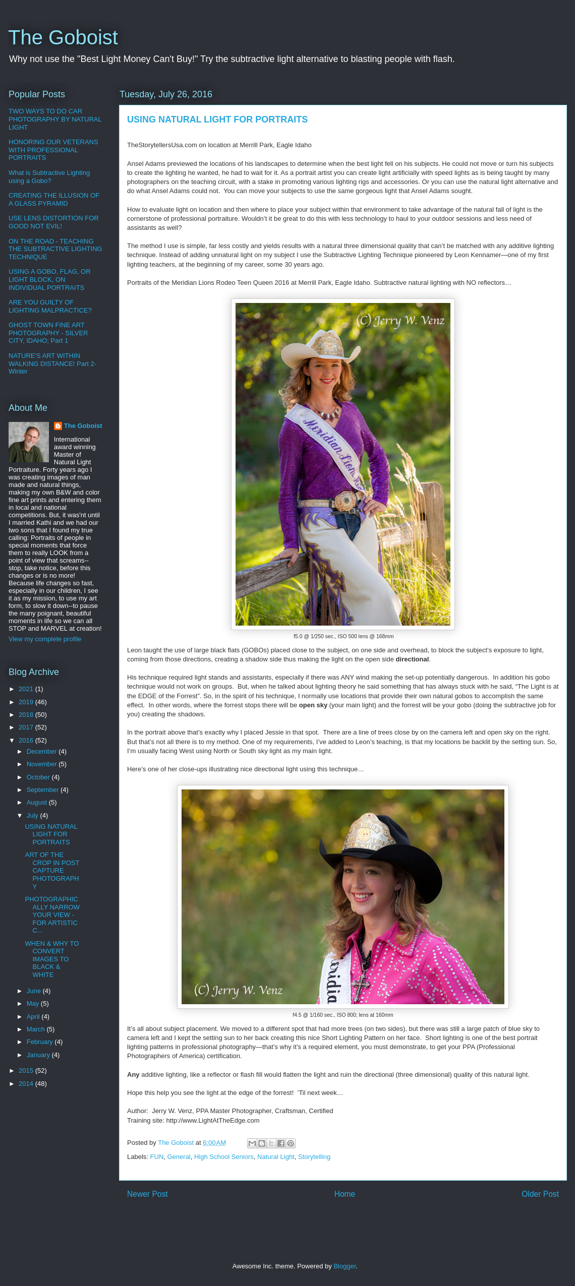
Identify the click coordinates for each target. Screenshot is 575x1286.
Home (345, 1194)
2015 (27, 1070)
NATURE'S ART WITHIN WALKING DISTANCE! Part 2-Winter (52, 363)
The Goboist (63, 37)
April (34, 1016)
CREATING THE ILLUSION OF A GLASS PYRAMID (54, 199)
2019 (27, 702)
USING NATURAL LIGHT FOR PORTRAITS (51, 834)
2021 (27, 689)
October (39, 777)
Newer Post (147, 1194)
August (38, 802)
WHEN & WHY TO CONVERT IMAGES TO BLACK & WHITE (52, 959)
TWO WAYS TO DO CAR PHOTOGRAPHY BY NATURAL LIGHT (55, 119)
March (37, 1029)
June (35, 991)
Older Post (540, 1194)
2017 (27, 727)
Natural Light (276, 1156)
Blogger (344, 1266)
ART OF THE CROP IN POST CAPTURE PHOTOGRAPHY (52, 870)
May (34, 1003)
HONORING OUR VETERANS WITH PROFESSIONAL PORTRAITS (53, 149)
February (41, 1042)
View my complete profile (45, 639)
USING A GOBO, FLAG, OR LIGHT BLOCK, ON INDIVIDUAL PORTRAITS (50, 279)
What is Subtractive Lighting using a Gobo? (49, 177)
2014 (27, 1083)
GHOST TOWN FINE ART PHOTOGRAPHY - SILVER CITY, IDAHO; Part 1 (48, 332)
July (33, 815)
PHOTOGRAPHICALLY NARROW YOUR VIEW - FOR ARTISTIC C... (52, 914)
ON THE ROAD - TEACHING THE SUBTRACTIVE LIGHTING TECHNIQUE (55, 249)
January (39, 1055)
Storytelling (314, 1156)
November (43, 764)
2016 (27, 740)
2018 (27, 714)
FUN (157, 1156)
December (43, 751)
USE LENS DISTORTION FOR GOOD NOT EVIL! (54, 222)
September (44, 789)
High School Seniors (224, 1156)
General (179, 1156)
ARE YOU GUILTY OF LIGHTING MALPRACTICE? (50, 306)
